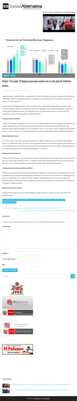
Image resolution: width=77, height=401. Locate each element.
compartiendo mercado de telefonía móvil (14, 200)
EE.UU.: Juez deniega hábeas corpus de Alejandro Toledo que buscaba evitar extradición (31, 208)
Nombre (5, 253)
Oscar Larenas (21, 90)
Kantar (47, 200)
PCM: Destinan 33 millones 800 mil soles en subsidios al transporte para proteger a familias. (40, 390)
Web (3, 265)
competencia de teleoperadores (35, 200)
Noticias (13, 75)
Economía (6, 75)
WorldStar (47, 398)
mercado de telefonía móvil (57, 200)
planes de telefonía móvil (9, 202)
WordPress (37, 398)
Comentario (6, 226)
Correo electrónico (9, 259)
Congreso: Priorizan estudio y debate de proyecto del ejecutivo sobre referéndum (48, 210)
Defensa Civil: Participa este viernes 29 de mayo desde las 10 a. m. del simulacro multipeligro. (40, 384)
